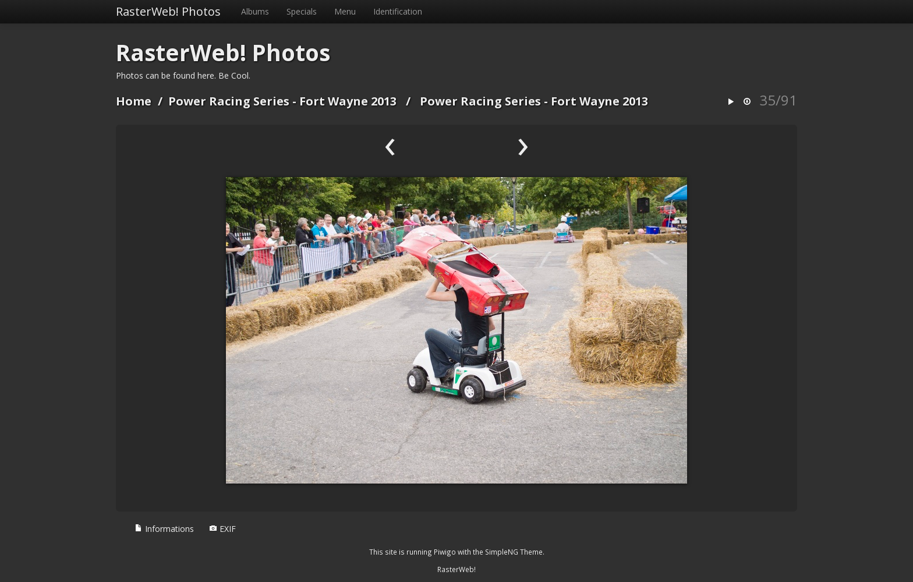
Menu (345, 11)
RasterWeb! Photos (168, 11)
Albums (255, 11)
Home (133, 101)
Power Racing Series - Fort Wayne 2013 (282, 101)
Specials (301, 11)
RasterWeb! (456, 569)
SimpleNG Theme (514, 551)
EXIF (222, 528)
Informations (164, 528)
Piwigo (445, 551)
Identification (397, 11)
